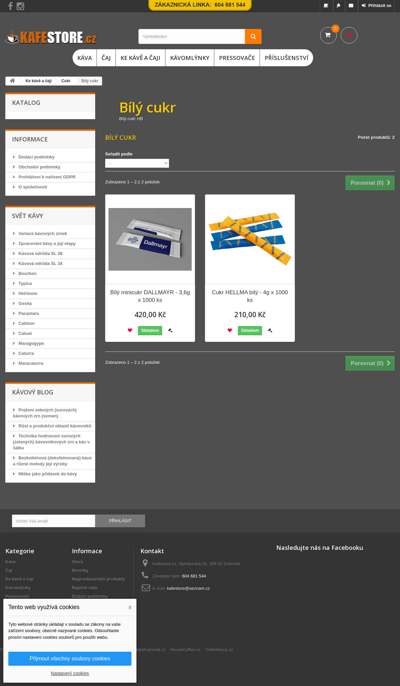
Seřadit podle (118, 153)
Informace (30, 139)
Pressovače (237, 58)
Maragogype (30, 343)
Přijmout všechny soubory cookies (70, 658)
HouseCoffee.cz (185, 649)
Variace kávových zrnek (42, 233)
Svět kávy (27, 216)
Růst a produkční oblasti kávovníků (54, 425)
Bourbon (27, 273)
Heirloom (27, 293)
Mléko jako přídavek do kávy (47, 473)
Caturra (25, 353)
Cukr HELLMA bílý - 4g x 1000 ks (250, 296)
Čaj (106, 58)
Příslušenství (286, 58)
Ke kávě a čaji (140, 58)
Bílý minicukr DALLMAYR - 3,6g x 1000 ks (150, 296)
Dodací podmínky (36, 156)
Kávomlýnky (189, 58)
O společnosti (32, 186)
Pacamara (28, 313)
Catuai (24, 333)
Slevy (77, 561)
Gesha (24, 303)
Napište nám (85, 587)
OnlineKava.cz (219, 649)
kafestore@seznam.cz (188, 588)
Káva (84, 58)
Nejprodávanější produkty (98, 578)
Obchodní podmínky (38, 166)
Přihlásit (120, 520)
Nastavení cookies (70, 673)
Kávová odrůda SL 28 (40, 253)
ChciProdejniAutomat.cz (142, 649)
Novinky (80, 570)
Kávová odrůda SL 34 (40, 263)
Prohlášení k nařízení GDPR (46, 176)
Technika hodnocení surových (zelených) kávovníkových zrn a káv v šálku (51, 441)
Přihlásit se (379, 5)
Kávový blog (32, 392)
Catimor (26, 323)
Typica (24, 283)
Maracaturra (30, 363)
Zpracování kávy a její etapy (46, 243)
